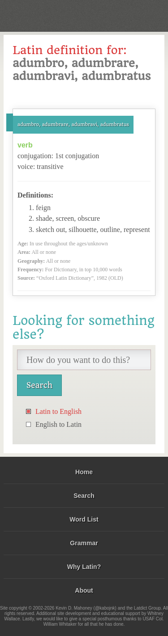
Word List (83, 519)
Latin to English (58, 411)
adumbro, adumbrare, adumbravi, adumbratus (73, 124)
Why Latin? (84, 566)
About (84, 590)
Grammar (84, 543)
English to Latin (58, 424)
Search (84, 495)
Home (84, 472)
